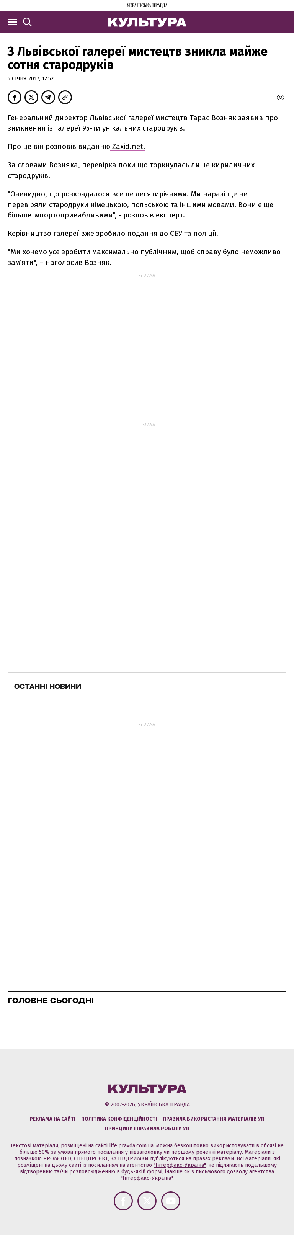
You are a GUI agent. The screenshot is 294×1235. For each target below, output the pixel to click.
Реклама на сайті (52, 1119)
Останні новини (47, 686)
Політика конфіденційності (119, 1119)
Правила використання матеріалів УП (214, 1119)
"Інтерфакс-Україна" (180, 1165)
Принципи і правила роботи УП (147, 1128)
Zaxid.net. (127, 146)
